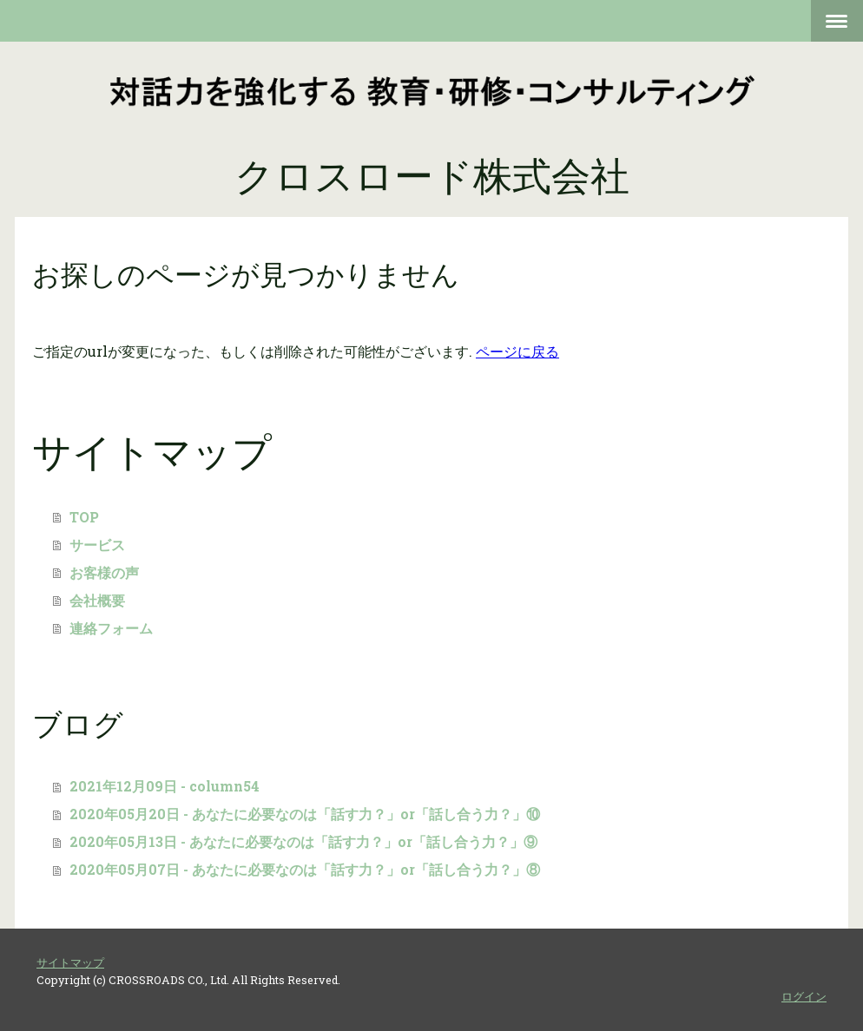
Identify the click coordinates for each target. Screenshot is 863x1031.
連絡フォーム (111, 628)
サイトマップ (70, 962)
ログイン (804, 996)
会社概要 (104, 600)
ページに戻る (517, 351)
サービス (97, 544)
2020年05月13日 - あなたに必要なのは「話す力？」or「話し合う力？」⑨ (303, 841)
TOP (91, 517)
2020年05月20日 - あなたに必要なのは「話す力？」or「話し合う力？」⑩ (304, 813)
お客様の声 (111, 572)
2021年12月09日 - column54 (164, 786)
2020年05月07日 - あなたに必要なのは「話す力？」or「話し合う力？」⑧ (304, 869)
